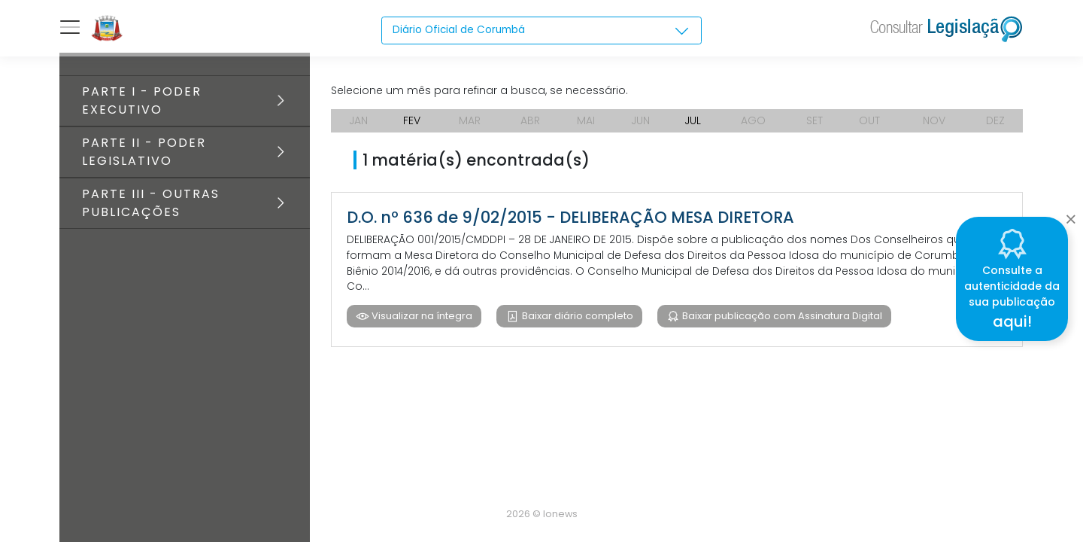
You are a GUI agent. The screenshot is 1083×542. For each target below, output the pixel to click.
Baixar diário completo (576, 316)
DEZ (995, 120)
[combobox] (541, 31)
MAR (470, 120)
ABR (530, 120)
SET (814, 120)
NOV (934, 120)
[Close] (1070, 215)
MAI (586, 120)
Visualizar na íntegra (420, 316)
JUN (640, 120)
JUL (692, 120)
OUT (869, 120)
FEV (411, 120)
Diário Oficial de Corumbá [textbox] (461, 30)
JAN (358, 120)
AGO (753, 120)
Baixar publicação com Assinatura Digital (781, 316)
